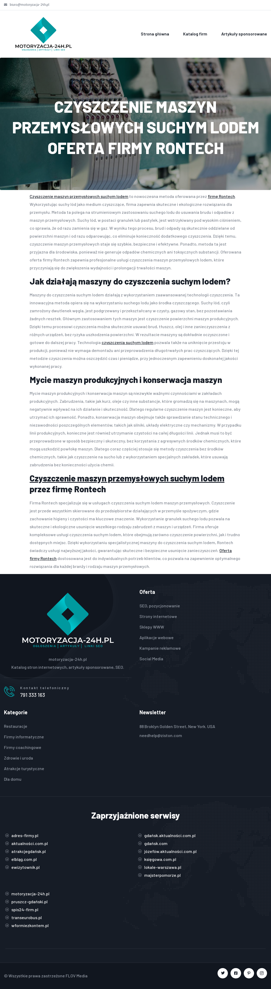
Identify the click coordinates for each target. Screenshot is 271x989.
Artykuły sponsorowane (244, 33)
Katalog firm (195, 33)
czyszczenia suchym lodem (127, 342)
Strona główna (155, 33)
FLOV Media (77, 975)
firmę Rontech (221, 196)
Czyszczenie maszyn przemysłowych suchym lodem (79, 196)
